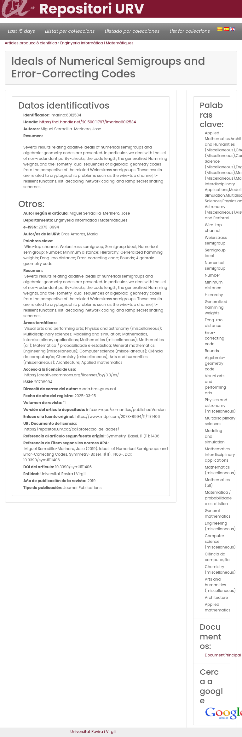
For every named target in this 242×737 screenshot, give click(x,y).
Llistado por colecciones (132, 31)
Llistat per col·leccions (70, 31)
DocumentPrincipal (223, 655)
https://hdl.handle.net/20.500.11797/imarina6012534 (87, 122)
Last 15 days (21, 31)
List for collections (190, 31)
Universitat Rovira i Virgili (93, 731)
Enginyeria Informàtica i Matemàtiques (96, 43)
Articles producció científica (31, 43)
